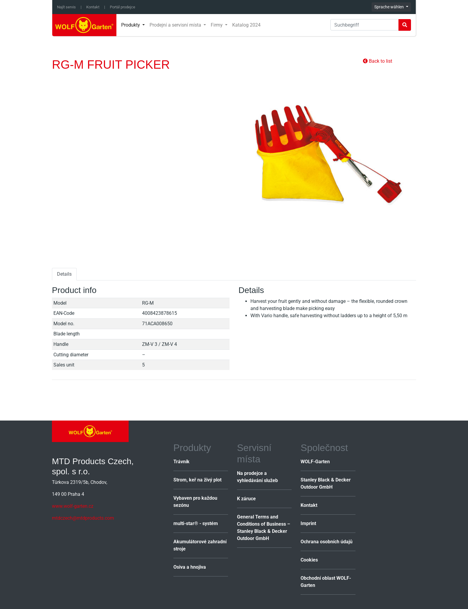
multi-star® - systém (195, 523)
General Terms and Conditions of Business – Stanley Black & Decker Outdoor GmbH (263, 527)
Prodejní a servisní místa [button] (176, 25)
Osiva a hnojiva (189, 567)
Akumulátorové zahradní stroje (200, 545)
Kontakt (92, 7)
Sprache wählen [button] (389, 6)
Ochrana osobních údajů (326, 541)
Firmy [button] (217, 25)
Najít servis (66, 7)
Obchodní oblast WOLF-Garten (326, 581)
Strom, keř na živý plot (197, 480)
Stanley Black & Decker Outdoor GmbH (326, 483)
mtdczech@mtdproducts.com (83, 518)
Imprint (308, 523)
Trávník (181, 461)
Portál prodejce (122, 7)
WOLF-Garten (315, 461)
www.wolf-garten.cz (72, 506)
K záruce (246, 498)
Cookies (309, 560)
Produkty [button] (131, 25)
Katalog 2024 (246, 25)
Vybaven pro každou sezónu (195, 501)
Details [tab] (64, 274)
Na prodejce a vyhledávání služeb (257, 476)
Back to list (377, 61)
